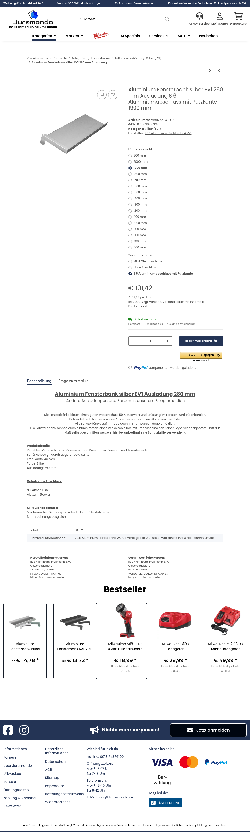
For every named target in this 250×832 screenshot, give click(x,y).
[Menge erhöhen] (167, 341)
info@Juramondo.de (116, 797)
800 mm (140, 235)
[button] (199, 19)
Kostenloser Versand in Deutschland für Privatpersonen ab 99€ (207, 3)
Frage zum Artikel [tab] (74, 381)
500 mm (140, 155)
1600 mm (140, 186)
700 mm (140, 241)
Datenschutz (55, 761)
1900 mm (140, 168)
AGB (48, 769)
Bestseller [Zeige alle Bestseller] (125, 589)
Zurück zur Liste (40, 58)
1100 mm (140, 217)
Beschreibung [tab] (39, 381)
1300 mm (140, 204)
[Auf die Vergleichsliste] (102, 94)
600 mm (140, 247)
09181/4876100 (112, 756)
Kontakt (9, 781)
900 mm (140, 229)
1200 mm (140, 211)
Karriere (9, 757)
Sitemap (52, 777)
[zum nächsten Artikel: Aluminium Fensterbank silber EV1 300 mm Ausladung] (210, 70)
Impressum (54, 785)
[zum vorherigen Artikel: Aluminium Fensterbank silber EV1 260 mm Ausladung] (218, 70)
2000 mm (141, 162)
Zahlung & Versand (19, 797)
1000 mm (140, 223)
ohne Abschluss (145, 267)
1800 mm (140, 174)
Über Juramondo (17, 765)
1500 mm (140, 192)
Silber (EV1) (153, 129)
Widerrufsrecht (57, 801)
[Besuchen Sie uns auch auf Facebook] (8, 730)
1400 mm (140, 198)
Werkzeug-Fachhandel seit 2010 (23, 3)
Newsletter (12, 806)
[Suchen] (119, 19)
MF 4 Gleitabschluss (148, 261)
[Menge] (150, 341)
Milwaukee (12, 773)
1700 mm (140, 180)
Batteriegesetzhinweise (64, 793)
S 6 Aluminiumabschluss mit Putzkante (163, 273)
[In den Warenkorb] (30, 84)
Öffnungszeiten (16, 789)
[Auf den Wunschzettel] (112, 94)
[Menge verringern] (133, 341)
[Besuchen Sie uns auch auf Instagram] (24, 730)
